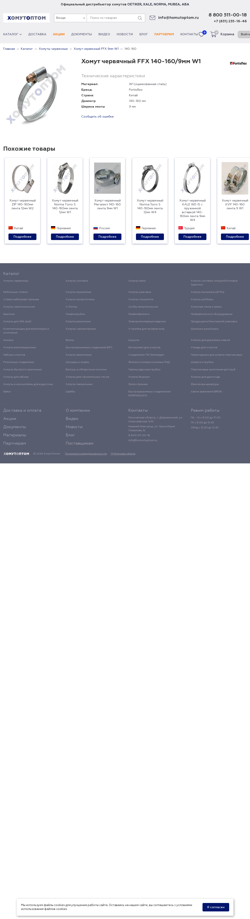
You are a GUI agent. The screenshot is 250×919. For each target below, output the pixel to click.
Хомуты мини (137, 281)
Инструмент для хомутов (144, 347)
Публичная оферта (123, 454)
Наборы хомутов (14, 355)
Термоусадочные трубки (144, 369)
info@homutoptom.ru (178, 18)
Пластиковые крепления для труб (213, 369)
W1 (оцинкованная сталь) (148, 84)
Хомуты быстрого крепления (22, 369)
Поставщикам (79, 443)
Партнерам (164, 34)
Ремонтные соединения (18, 362)
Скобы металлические (143, 307)
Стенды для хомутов (204, 347)
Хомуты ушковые (139, 292)
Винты (70, 340)
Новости (125, 34)
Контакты (189, 34)
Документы (81, 34)
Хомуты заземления (79, 355)
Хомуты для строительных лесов (87, 377)
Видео (104, 34)
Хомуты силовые (77, 281)
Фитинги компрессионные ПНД (149, 362)
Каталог (12, 34)
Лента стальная (138, 384)
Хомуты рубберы (202, 299)
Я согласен (216, 907)
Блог (143, 34)
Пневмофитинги (138, 314)
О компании (78, 411)
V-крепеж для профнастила (146, 329)
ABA (185, 4)
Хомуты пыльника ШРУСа (207, 292)
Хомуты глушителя (140, 299)
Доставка (37, 34)
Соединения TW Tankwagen (146, 355)
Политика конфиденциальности (86, 454)
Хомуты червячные (15, 281)
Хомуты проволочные (80, 299)
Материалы (14, 435)
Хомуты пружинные (78, 292)
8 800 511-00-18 (228, 15)
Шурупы (133, 340)
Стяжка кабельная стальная (21, 299)
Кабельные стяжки (15, 292)
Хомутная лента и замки (206, 307)
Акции (59, 34)
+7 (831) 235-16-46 (230, 21)
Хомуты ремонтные (78, 321)
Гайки (7, 391)
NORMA (160, 4)
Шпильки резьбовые (205, 329)
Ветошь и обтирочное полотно (86, 369)
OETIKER (134, 4)
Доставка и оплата (22, 411)
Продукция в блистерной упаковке (214, 321)
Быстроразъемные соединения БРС (89, 347)
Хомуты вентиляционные (19, 347)
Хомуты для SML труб (17, 321)
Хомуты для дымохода (205, 377)
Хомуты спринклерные (81, 329)
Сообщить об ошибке (97, 116)
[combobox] (70, 18)
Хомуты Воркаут (139, 377)
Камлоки (9, 314)
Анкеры (8, 340)
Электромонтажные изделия (147, 321)
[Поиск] (139, 18)
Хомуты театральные (79, 384)
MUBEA (174, 4)
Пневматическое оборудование (211, 314)
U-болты (71, 307)
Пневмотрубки (75, 314)
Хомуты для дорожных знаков (210, 340)
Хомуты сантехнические (19, 307)
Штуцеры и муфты (77, 362)
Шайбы (70, 391)
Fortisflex (136, 89)
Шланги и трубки (202, 362)
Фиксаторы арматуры (205, 384)
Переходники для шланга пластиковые (216, 355)
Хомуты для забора (15, 377)
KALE (147, 4)
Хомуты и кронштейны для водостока (28, 384)
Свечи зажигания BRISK (206, 391)
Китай (133, 95)
